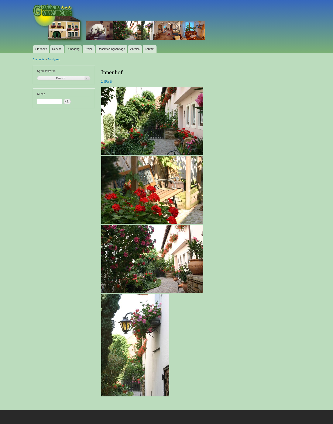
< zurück (107, 80)
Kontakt (149, 49)
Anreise (135, 49)
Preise (89, 49)
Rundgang (73, 49)
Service (56, 49)
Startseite (41, 49)
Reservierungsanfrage (111, 49)
